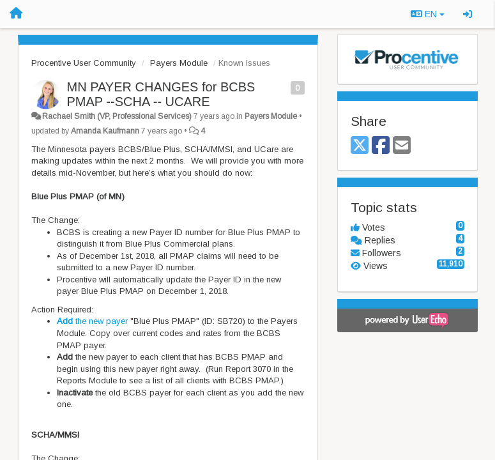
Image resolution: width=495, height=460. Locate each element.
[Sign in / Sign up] (467, 14)
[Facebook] (381, 146)
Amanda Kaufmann (105, 130)
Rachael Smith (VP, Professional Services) (117, 116)
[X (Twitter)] (360, 146)
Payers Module (179, 63)
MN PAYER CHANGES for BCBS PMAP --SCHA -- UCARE (161, 94)
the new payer (92, 321)
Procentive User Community (83, 63)
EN (428, 14)
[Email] (402, 146)
